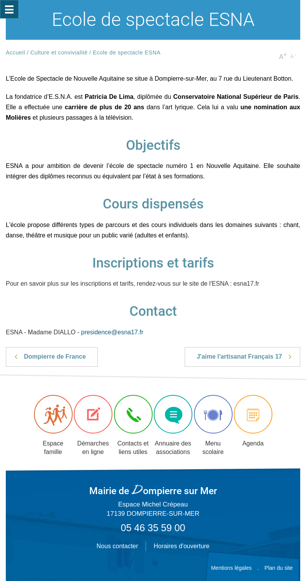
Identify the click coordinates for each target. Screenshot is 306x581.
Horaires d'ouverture (181, 546)
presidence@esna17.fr (112, 332)
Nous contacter (117, 546)
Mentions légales (231, 568)
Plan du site (279, 568)
